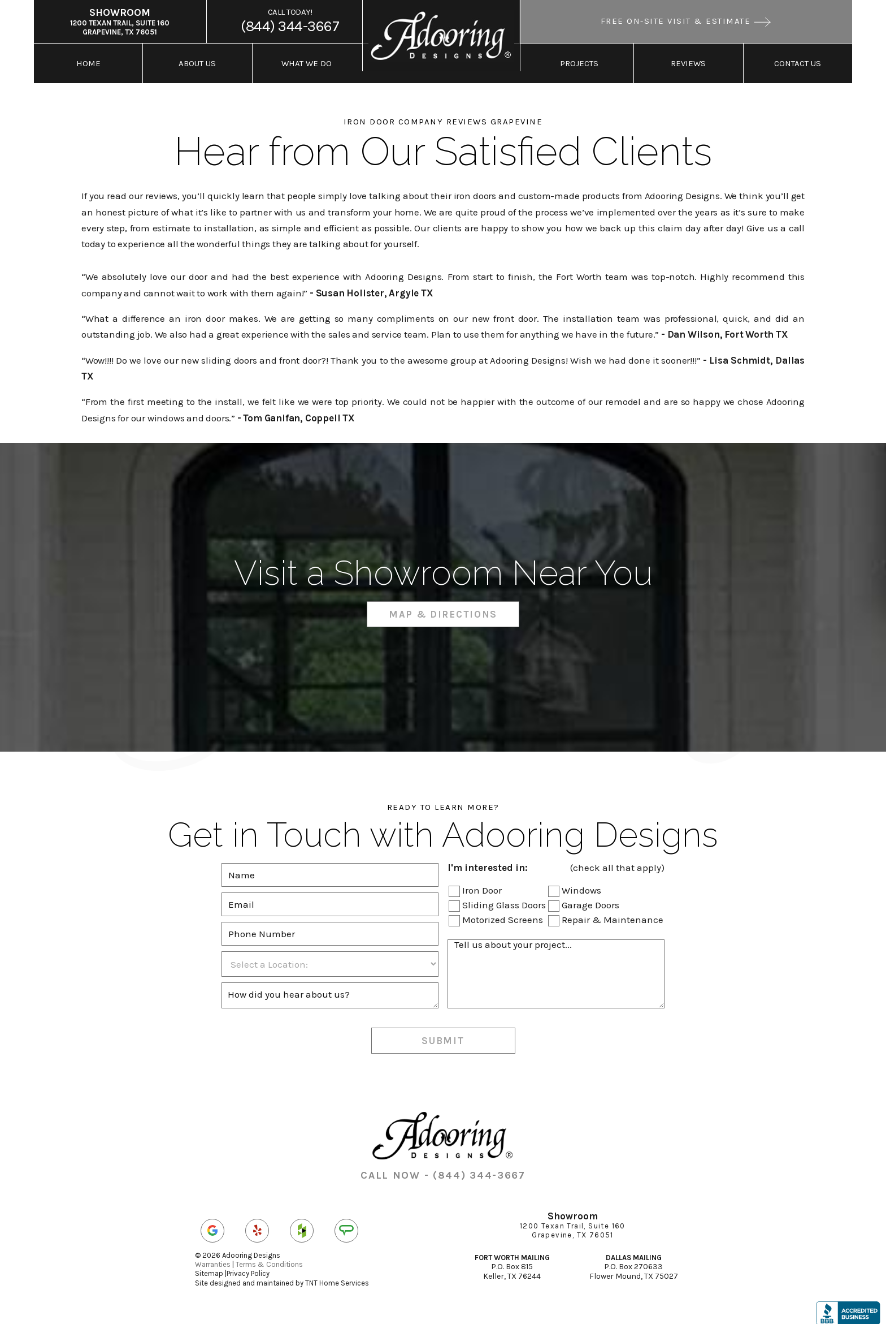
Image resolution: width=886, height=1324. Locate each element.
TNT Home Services (337, 1276)
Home (88, 62)
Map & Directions (443, 607)
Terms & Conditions (269, 1257)
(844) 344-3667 (290, 20)
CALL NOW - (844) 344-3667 (443, 1169)
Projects (579, 62)
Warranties (213, 1257)
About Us (197, 62)
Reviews (688, 62)
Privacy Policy (248, 1267)
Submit (443, 1034)
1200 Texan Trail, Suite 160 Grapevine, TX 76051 (120, 20)
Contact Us (797, 62)
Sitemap (209, 1267)
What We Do (306, 62)
